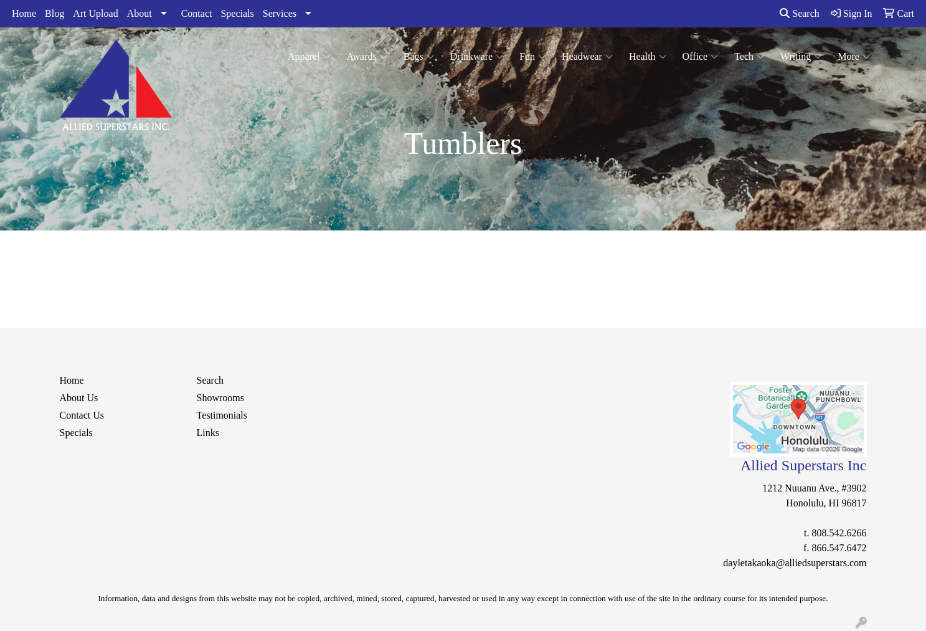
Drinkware (476, 56)
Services (279, 13)
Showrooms (220, 397)
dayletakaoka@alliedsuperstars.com (794, 562)
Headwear (587, 56)
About (139, 13)
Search (800, 13)
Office (701, 56)
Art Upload (95, 13)
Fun (532, 56)
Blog (54, 13)
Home (24, 13)
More (854, 56)
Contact (196, 13)
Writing (800, 56)
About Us (79, 397)
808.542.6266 (839, 533)
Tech (749, 56)
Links (208, 432)
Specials (236, 13)
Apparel (309, 56)
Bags (419, 56)
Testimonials (222, 415)
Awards (366, 56)
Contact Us (82, 415)
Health (647, 56)
